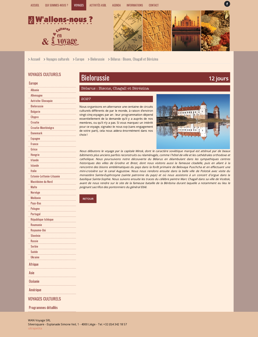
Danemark (36, 133)
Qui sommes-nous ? (56, 5)
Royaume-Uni (38, 230)
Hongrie (35, 154)
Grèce (34, 149)
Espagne (35, 138)
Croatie (35, 122)
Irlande (35, 160)
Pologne (35, 208)
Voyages (79, 5)
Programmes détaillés (43, 307)
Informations (135, 5)
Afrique (33, 264)
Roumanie (36, 225)
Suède (34, 251)
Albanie (35, 90)
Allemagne (37, 95)
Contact (154, 5)
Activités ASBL (98, 5)
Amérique (35, 289)
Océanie (34, 281)
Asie (31, 272)
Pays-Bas (36, 203)
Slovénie (35, 235)
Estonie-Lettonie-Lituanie (45, 176)
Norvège (35, 192)
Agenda (116, 5)
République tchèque (42, 219)
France (34, 144)
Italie (34, 171)
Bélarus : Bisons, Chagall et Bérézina (134, 59)
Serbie (34, 246)
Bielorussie (97, 59)
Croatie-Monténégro (42, 127)
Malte (34, 187)
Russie (34, 241)
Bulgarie (35, 111)
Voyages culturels (57, 59)
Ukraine (35, 257)
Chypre (35, 117)
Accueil (35, 5)
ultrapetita (35, 328)
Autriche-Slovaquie (42, 100)
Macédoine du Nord (42, 181)
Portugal (35, 214)
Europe (79, 59)
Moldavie (36, 198)
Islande (35, 165)
